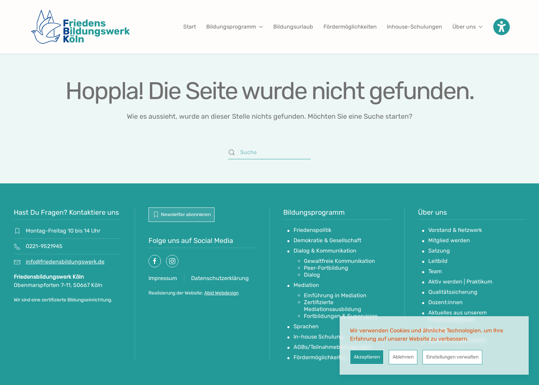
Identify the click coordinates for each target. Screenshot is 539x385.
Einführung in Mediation (335, 295)
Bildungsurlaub (293, 26)
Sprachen (306, 326)
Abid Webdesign (221, 293)
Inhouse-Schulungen (414, 26)
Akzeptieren (367, 357)
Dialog (312, 274)
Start (189, 26)
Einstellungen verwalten (452, 357)
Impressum (162, 278)
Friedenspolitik (312, 230)
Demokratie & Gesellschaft (327, 240)
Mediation (306, 285)
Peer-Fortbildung (326, 268)
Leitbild (438, 261)
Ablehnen (403, 357)
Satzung (439, 250)
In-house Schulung (318, 336)
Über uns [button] (467, 26)
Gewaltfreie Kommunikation (339, 261)
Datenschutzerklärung (220, 278)
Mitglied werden (449, 240)
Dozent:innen (445, 302)
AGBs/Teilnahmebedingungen (333, 347)
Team (435, 271)
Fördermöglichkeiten (350, 26)
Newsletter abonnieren (181, 214)
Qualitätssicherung (452, 292)
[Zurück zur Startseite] (80, 27)
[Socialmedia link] (154, 261)
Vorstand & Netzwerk (455, 230)
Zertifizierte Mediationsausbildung (332, 305)
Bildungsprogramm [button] (234, 26)
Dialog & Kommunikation (325, 250)
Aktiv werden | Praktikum (460, 281)
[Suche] (269, 152)
